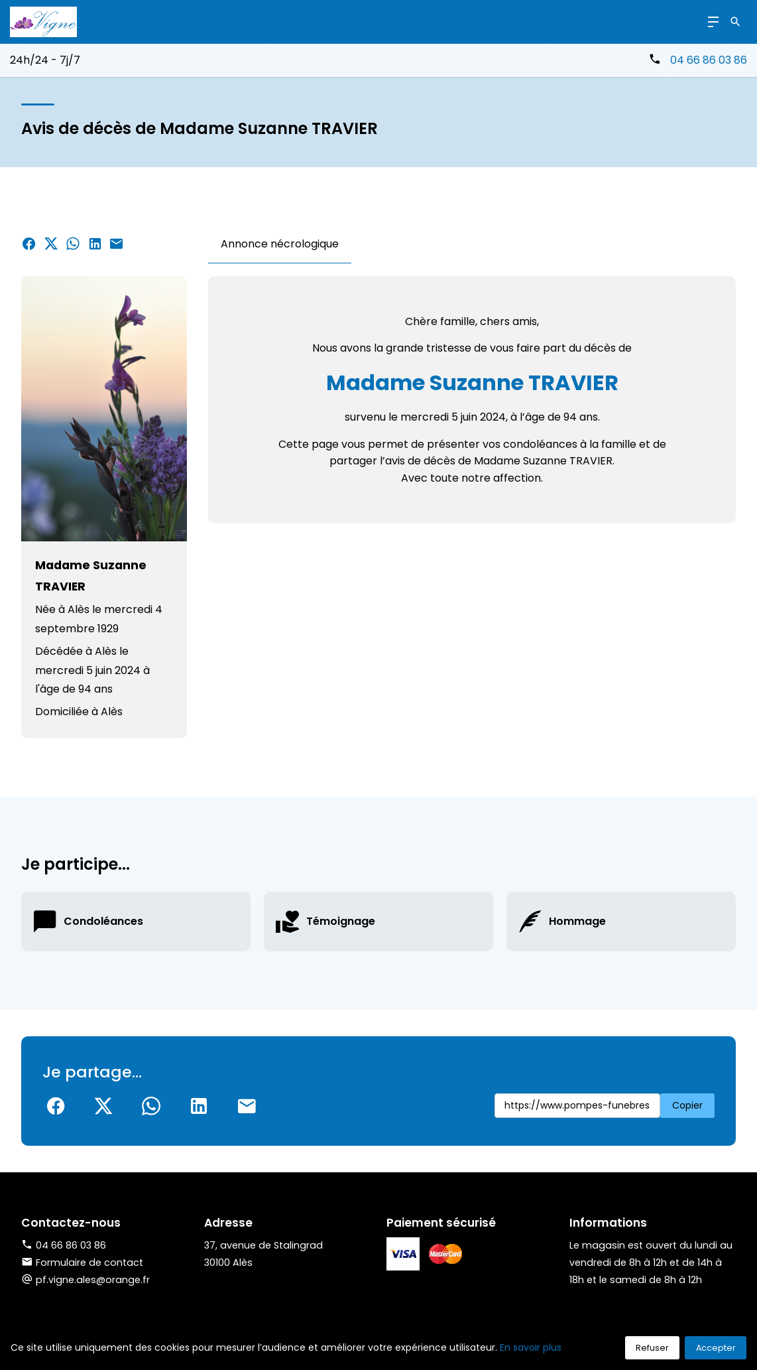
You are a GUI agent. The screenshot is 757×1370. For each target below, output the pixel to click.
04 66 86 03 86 (708, 60)
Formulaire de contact (82, 1262)
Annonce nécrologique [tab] (280, 243)
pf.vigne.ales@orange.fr (93, 1279)
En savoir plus (530, 1347)
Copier (687, 1105)
